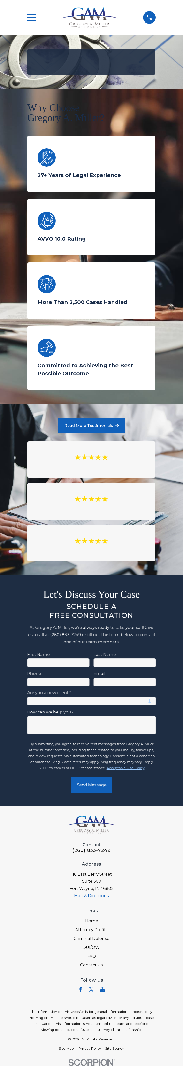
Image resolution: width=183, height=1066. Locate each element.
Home (91, 920)
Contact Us (91, 964)
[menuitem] (66, 1048)
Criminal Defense (91, 938)
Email (100, 673)
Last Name (105, 654)
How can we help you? (50, 712)
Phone (34, 673)
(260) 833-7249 (91, 850)
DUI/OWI (92, 947)
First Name (38, 654)
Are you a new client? (49, 692)
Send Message (91, 784)
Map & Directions (91, 895)
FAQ (91, 956)
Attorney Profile (91, 929)
